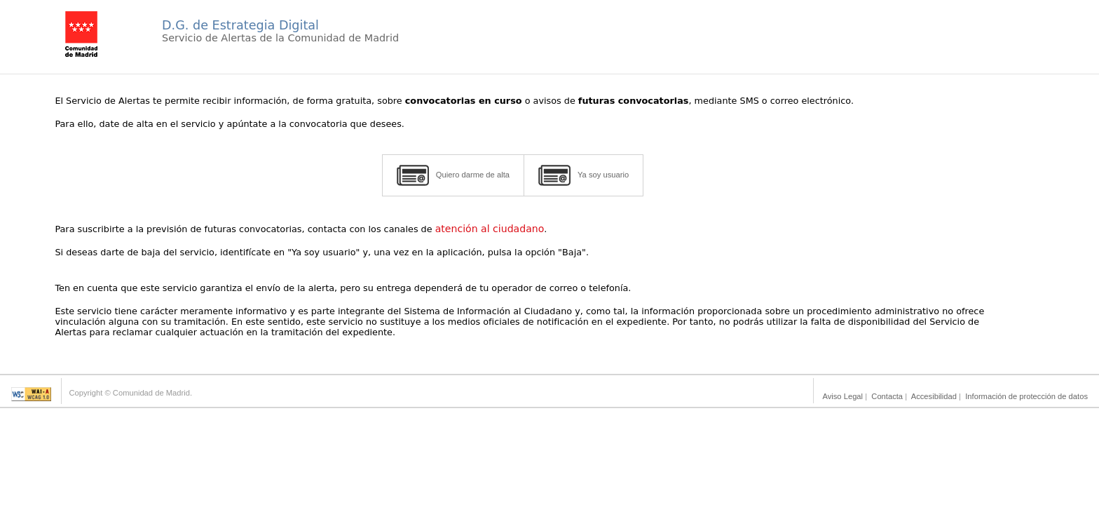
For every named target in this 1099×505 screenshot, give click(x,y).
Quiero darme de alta (453, 175)
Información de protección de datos (1026, 396)
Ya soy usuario (583, 175)
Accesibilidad (934, 396)
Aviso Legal (842, 396)
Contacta (887, 396)
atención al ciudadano (490, 228)
